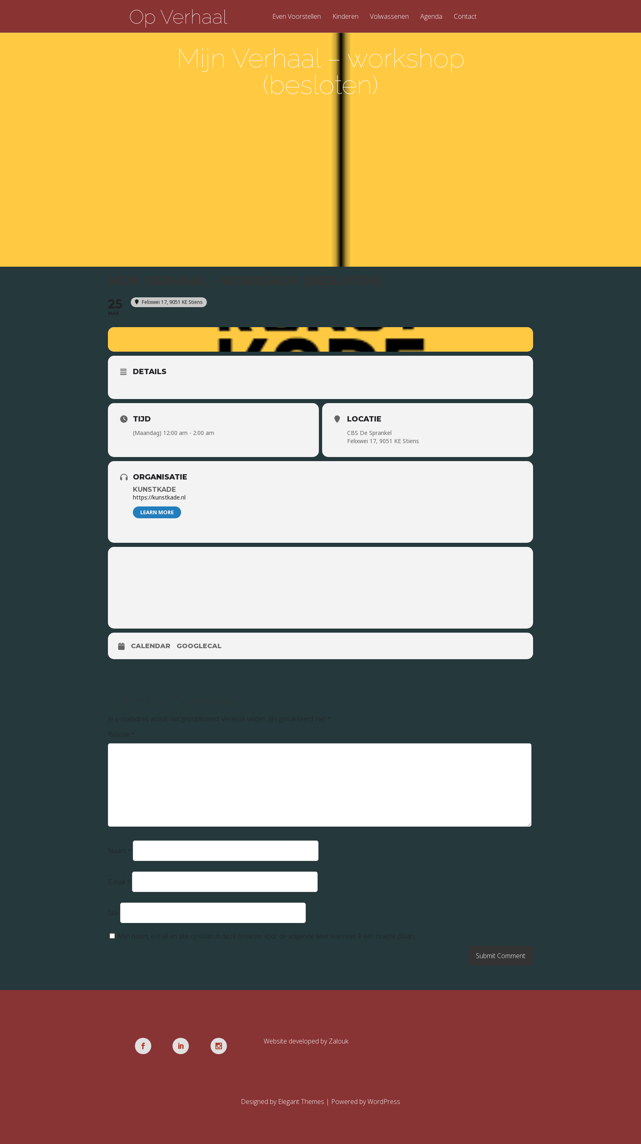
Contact (465, 17)
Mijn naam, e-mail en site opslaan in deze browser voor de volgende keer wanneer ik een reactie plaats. (267, 936)
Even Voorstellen (296, 17)
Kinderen (345, 17)
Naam (119, 850)
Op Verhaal (178, 17)
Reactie (121, 734)
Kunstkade (154, 489)
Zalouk (338, 1041)
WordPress (384, 1101)
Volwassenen (389, 17)
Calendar (150, 646)
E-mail (119, 881)
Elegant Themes (301, 1101)
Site (113, 912)
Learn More (157, 512)
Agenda (431, 17)
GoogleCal (199, 646)
